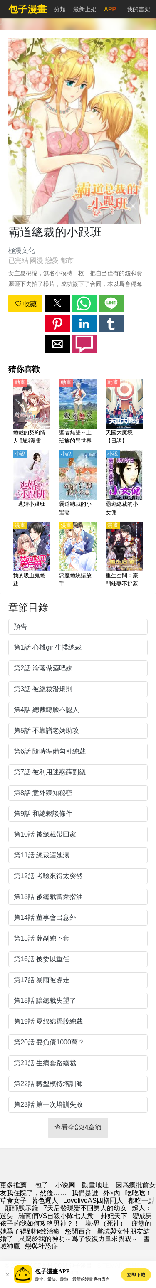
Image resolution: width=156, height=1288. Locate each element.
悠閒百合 (78, 1231)
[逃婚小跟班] (31, 483)
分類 (60, 9)
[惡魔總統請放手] (78, 555)
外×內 (111, 1193)
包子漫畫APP (52, 1271)
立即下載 (136, 1274)
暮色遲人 (45, 1200)
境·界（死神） (105, 1223)
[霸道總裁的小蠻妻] (78, 483)
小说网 (65, 1185)
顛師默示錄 (21, 1208)
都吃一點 (141, 1200)
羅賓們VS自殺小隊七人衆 (57, 1215)
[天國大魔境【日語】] (124, 412)
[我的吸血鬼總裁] (31, 555)
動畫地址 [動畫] (95, 1185)
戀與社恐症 (41, 1246)
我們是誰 (85, 1193)
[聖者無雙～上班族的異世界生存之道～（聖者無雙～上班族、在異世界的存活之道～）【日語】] (78, 412)
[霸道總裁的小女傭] (124, 483)
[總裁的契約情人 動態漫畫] (31, 412)
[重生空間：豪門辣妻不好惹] (124, 555)
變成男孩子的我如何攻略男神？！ (76, 1219)
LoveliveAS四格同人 (93, 1200)
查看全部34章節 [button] (78, 1127)
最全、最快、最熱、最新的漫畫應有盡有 (72, 1279)
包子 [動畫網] (41, 1185)
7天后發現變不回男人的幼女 (85, 1208)
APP (110, 9)
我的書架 (138, 9)
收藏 (26, 304)
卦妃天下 (114, 1215)
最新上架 (85, 9)
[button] (57, 303)
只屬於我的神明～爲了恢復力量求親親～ (78, 1238)
